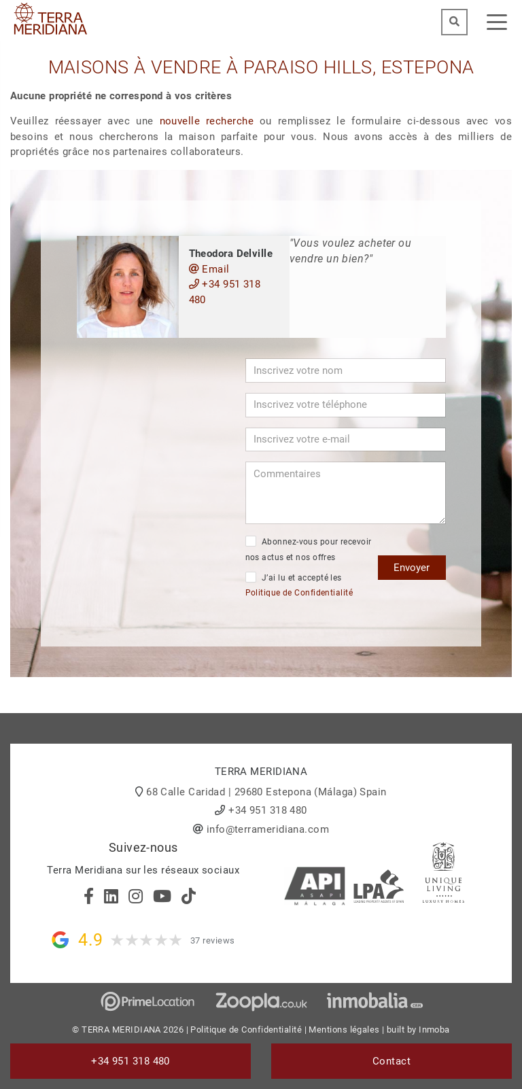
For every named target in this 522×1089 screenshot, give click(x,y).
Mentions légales (344, 1029)
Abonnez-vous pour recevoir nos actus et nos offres (308, 549)
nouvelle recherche (207, 121)
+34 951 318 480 (225, 292)
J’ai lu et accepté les (299, 585)
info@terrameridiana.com (268, 829)
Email (209, 269)
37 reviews (212, 940)
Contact (391, 1061)
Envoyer (412, 567)
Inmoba (434, 1029)
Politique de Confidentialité (299, 593)
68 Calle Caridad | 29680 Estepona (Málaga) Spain (266, 792)
